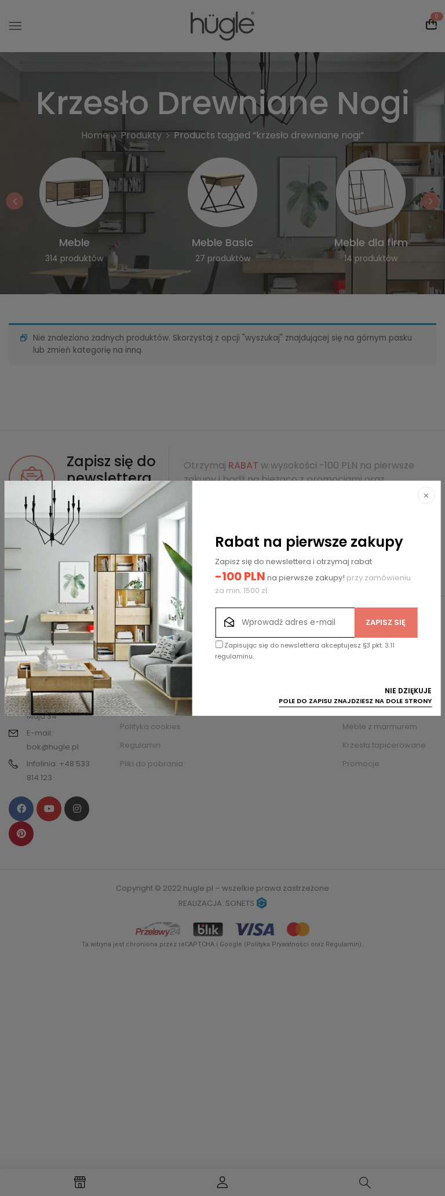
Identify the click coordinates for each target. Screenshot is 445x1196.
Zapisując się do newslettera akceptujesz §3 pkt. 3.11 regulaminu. (305, 651)
